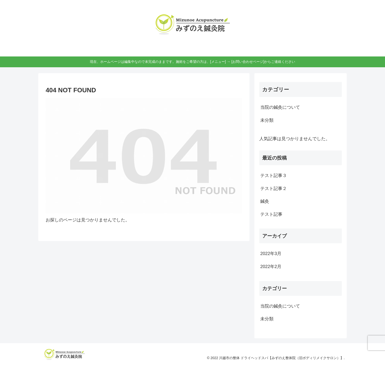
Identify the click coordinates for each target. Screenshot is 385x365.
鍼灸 (264, 201)
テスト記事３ (273, 175)
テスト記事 (271, 214)
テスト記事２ (273, 188)
